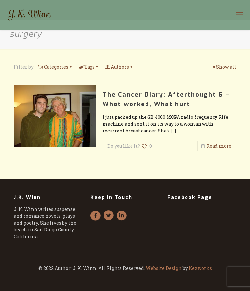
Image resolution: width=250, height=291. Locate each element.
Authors (119, 67)
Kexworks (200, 268)
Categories (55, 67)
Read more (218, 146)
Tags (89, 67)
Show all (224, 67)
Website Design (164, 268)
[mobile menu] (239, 14)
